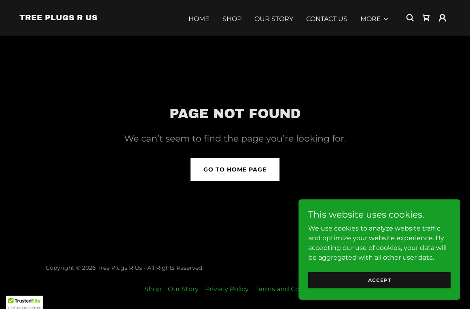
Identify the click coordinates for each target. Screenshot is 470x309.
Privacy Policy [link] (227, 289)
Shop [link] (231, 19)
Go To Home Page (235, 169)
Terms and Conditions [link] (290, 289)
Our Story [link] (273, 19)
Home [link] (199, 19)
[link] (58, 18)
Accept (379, 280)
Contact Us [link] (326, 19)
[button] (374, 19)
